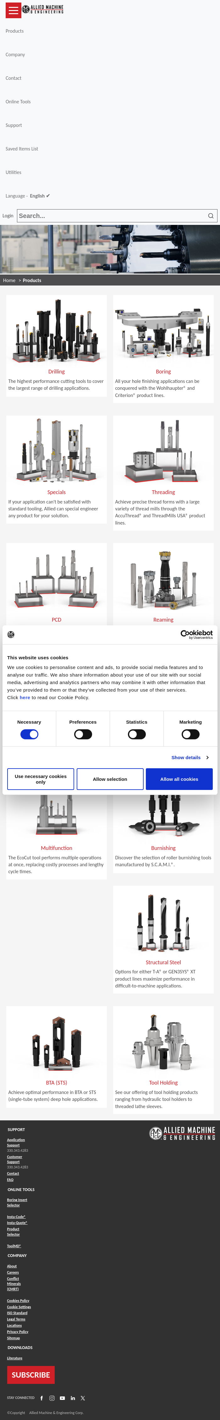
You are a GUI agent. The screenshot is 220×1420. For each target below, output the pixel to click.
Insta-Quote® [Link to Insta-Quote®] (17, 1223)
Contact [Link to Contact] (13, 1173)
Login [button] (9, 216)
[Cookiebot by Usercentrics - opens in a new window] (185, 634)
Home (9, 280)
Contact (13, 78)
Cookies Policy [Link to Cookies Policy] (18, 1300)
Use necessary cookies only (41, 779)
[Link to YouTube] (61, 1398)
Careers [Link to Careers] (13, 1272)
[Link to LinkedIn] (72, 1398)
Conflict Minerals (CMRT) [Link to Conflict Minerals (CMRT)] (14, 1284)
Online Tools (18, 102)
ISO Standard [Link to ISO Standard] (17, 1313)
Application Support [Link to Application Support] (16, 1142)
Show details (186, 757)
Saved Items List (22, 149)
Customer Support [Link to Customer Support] (14, 1159)
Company (15, 54)
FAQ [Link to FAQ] (10, 1180)
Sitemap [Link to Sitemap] (13, 1338)
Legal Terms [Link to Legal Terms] (16, 1319)
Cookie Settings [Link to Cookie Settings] (19, 1307)
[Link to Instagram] (51, 1398)
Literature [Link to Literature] (15, 1358)
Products (15, 31)
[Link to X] (82, 1398)
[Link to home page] (42, 10)
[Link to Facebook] (41, 1398)
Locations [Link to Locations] (14, 1325)
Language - (28, 196)
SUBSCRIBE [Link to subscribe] (31, 1375)
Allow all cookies (179, 779)
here (25, 697)
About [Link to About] (12, 1266)
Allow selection (110, 779)
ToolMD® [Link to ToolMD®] (14, 1246)
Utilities (13, 172)
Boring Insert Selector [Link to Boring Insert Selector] (17, 1202)
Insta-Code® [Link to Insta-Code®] (16, 1217)
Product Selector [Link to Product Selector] (13, 1232)
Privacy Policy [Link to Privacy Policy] (18, 1332)
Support (14, 125)
